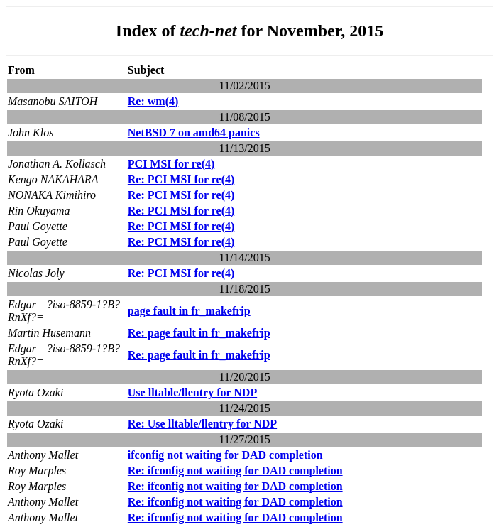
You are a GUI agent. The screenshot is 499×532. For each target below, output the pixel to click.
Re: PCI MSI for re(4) (181, 179)
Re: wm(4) (153, 101)
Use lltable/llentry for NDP (192, 392)
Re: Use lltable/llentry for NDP (202, 424)
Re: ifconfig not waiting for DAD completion (235, 471)
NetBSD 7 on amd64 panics (194, 132)
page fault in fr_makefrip (189, 311)
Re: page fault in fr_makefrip (199, 333)
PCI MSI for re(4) (171, 164)
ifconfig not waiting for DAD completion (225, 455)
